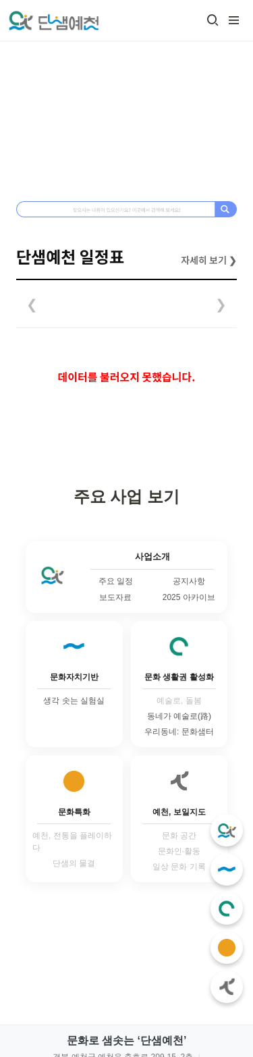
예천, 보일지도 (179, 812)
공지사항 (189, 581)
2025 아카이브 (189, 597)
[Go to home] (53, 20)
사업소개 (152, 556)
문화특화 (74, 812)
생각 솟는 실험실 (74, 700)
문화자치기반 (74, 677)
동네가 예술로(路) (179, 716)
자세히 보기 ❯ (209, 260)
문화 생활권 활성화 (179, 677)
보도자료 (115, 597)
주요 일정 (116, 581)
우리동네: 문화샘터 (179, 731)
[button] (212, 20)
